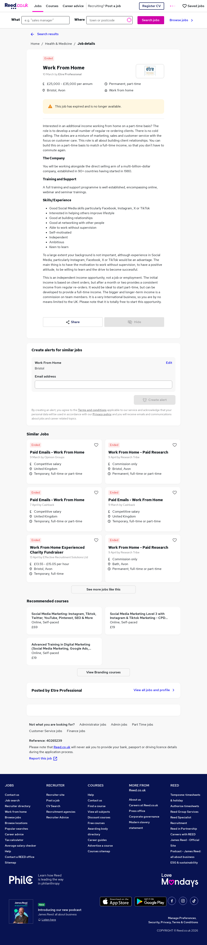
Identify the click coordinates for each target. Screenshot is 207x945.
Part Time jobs (142, 724)
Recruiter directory (18, 806)
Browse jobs (181, 20)
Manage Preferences (182, 918)
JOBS (9, 785)
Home (35, 44)
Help (8, 851)
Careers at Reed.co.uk (143, 805)
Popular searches (16, 828)
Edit (169, 363)
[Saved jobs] (193, 6)
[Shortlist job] (96, 445)
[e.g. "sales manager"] (45, 20)
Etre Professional (70, 74)
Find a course (97, 806)
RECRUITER (55, 785)
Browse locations (16, 823)
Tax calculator (14, 840)
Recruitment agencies (60, 812)
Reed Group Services (184, 812)
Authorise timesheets (184, 806)
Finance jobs (76, 731)
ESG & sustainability (184, 862)
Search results (45, 34)
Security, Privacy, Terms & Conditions (173, 922)
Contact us (12, 795)
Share (73, 322)
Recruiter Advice (57, 817)
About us (135, 799)
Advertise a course (100, 845)
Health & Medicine (58, 44)
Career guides (97, 840)
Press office (137, 811)
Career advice (14, 834)
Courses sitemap (99, 851)
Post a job (53, 800)
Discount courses (99, 817)
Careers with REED (182, 834)
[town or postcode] (109, 20)
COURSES (96, 785)
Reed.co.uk (62, 747)
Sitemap (10, 862)
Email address (45, 376)
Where (79, 20)
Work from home (16, 812)
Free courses (96, 823)
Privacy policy (102, 414)
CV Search (53, 806)
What (15, 20)
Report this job (43, 758)
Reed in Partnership (183, 828)
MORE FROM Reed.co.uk (139, 787)
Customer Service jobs (45, 731)
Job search (12, 800)
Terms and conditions (92, 410)
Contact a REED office (19, 857)
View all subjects (99, 812)
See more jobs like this (103, 589)
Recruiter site (55, 795)
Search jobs (150, 20)
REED (174, 785)
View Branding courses (103, 672)
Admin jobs (119, 724)
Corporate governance (144, 816)
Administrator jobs (92, 724)
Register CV (151, 6)
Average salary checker (20, 845)
